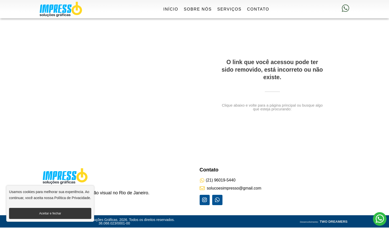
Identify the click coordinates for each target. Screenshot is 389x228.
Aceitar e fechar (50, 213)
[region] (50, 205)
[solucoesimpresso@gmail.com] (202, 188)
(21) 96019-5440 (221, 180)
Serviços (229, 9)
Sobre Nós (198, 9)
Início (170, 9)
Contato (258, 9)
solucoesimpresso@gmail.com (234, 188)
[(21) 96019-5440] (202, 180)
